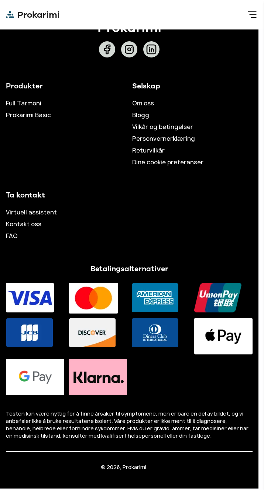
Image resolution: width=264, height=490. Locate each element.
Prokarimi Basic (28, 115)
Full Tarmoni (23, 103)
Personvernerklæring (163, 138)
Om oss (143, 103)
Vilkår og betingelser (162, 127)
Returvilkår (148, 150)
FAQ (12, 236)
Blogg (140, 115)
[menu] (252, 15)
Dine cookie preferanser (167, 162)
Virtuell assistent (31, 212)
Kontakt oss (23, 224)
